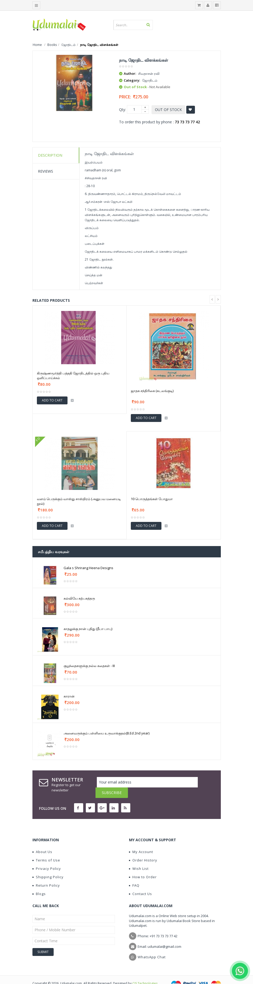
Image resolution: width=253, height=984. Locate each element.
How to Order (143, 866)
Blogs (39, 883)
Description (50, 155)
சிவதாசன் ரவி (149, 73)
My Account (141, 841)
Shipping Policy (48, 866)
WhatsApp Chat (152, 946)
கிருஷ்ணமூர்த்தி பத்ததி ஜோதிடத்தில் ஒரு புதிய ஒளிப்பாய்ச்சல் (73, 375)
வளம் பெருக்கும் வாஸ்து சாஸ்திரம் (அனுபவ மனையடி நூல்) (79, 501)
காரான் (69, 696)
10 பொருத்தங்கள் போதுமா (152, 498)
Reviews (45, 171)
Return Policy (46, 874)
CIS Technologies (145, 973)
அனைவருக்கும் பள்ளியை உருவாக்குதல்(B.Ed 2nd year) (106, 733)
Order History (143, 849)
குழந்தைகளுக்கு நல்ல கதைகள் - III (89, 665)
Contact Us (140, 883)
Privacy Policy (46, 858)
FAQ (134, 874)
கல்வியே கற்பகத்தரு (79, 598)
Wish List (139, 858)
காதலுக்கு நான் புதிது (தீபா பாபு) (88, 628)
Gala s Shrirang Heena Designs (88, 567)
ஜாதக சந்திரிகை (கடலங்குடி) (152, 390)
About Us (42, 841)
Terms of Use (46, 849)
